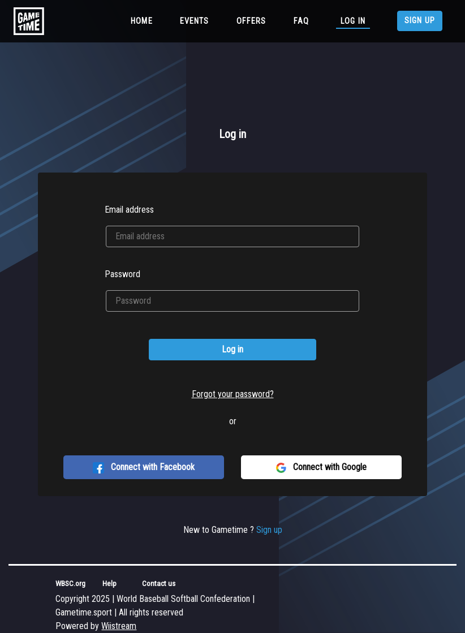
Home (144, 20)
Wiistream (118, 626)
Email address (129, 209)
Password (122, 274)
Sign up (419, 20)
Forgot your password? (233, 394)
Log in (353, 21)
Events (194, 21)
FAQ (301, 21)
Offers (251, 21)
